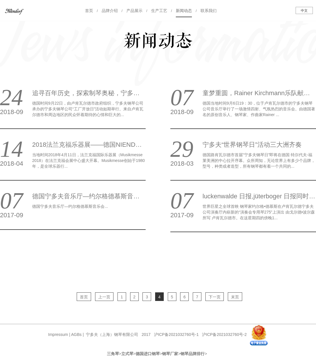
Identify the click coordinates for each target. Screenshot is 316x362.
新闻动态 (184, 10)
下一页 (215, 297)
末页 (235, 297)
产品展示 (134, 10)
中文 (304, 11)
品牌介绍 (110, 10)
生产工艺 (159, 10)
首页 (89, 10)
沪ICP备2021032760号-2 (224, 334)
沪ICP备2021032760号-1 (176, 334)
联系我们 (209, 10)
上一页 (104, 297)
